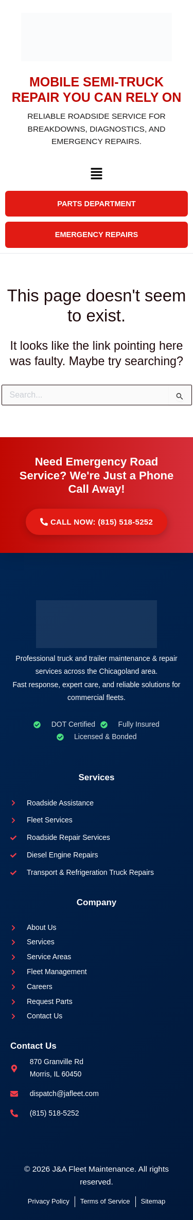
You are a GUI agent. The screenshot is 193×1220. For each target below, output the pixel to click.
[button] (96, 176)
